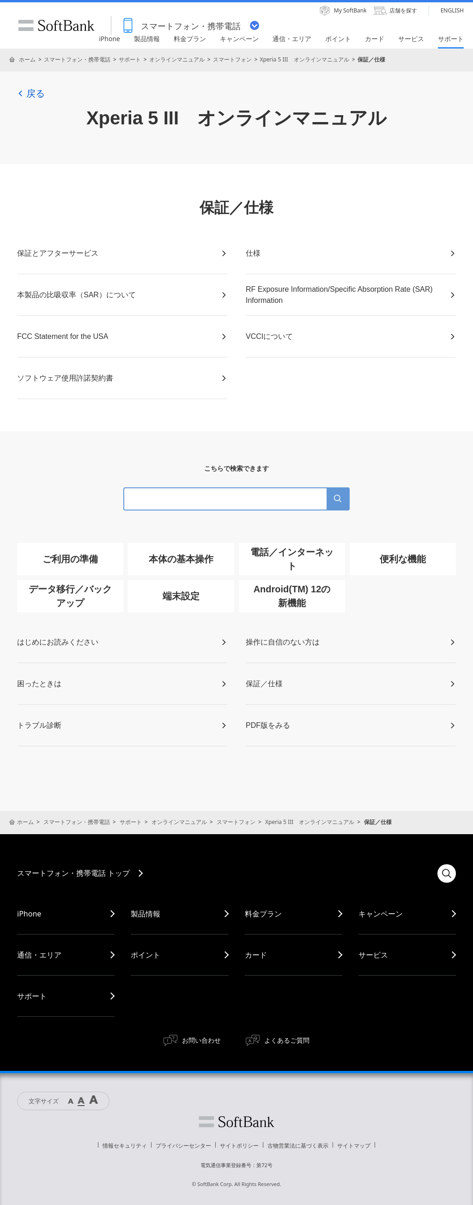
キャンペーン (380, 914)
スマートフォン (232, 59)
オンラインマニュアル (177, 59)
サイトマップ (353, 1146)
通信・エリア (39, 955)
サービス (373, 955)
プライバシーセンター (183, 1146)
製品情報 (145, 914)
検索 (446, 873)
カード (256, 955)
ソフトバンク (236, 1121)
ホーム (27, 59)
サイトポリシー (239, 1146)
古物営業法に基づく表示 (297, 1146)
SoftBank (56, 25)
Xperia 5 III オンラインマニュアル (304, 59)
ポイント (145, 955)
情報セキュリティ (125, 1146)
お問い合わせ (201, 1040)
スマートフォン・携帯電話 (77, 59)
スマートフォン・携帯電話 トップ (73, 873)
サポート (130, 59)
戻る (31, 93)
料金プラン (263, 914)
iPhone (29, 914)
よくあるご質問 (286, 1040)
